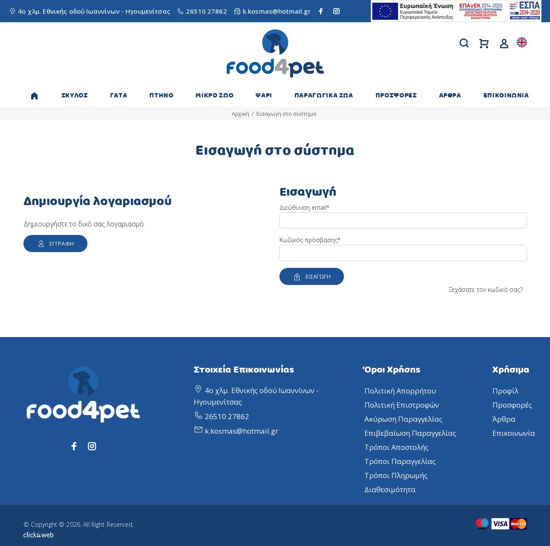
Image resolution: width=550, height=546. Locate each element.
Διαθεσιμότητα (390, 489)
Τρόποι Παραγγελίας (400, 461)
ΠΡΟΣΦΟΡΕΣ (396, 95)
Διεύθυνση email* (304, 207)
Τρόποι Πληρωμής (396, 475)
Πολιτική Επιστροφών (401, 405)
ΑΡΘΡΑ (450, 95)
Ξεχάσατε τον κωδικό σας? (486, 289)
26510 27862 (206, 11)
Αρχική (240, 113)
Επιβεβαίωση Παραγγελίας (410, 433)
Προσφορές (512, 405)
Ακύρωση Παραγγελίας (403, 419)
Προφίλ (505, 391)
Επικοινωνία (513, 433)
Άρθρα (503, 419)
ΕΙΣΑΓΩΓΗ (312, 276)
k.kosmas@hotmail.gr (277, 11)
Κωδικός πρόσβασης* (309, 240)
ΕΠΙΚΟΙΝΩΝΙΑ (506, 95)
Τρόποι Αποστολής (396, 447)
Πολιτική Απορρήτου (400, 391)
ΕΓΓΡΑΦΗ (55, 243)
